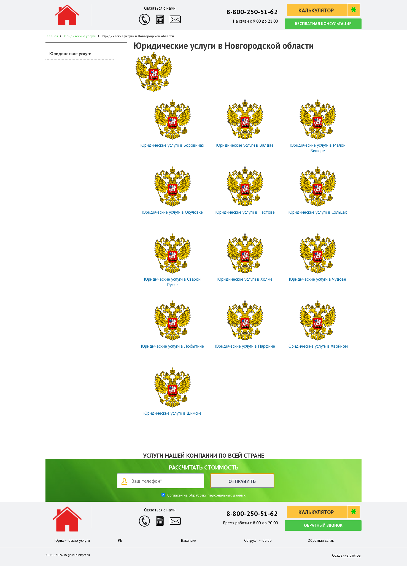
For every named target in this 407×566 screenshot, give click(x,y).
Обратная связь (321, 540)
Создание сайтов (346, 555)
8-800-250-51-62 (252, 11)
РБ (120, 540)
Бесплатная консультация (323, 23)
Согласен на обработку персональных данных (206, 495)
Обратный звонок (323, 525)
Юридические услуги (70, 53)
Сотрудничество (258, 540)
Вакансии (188, 540)
